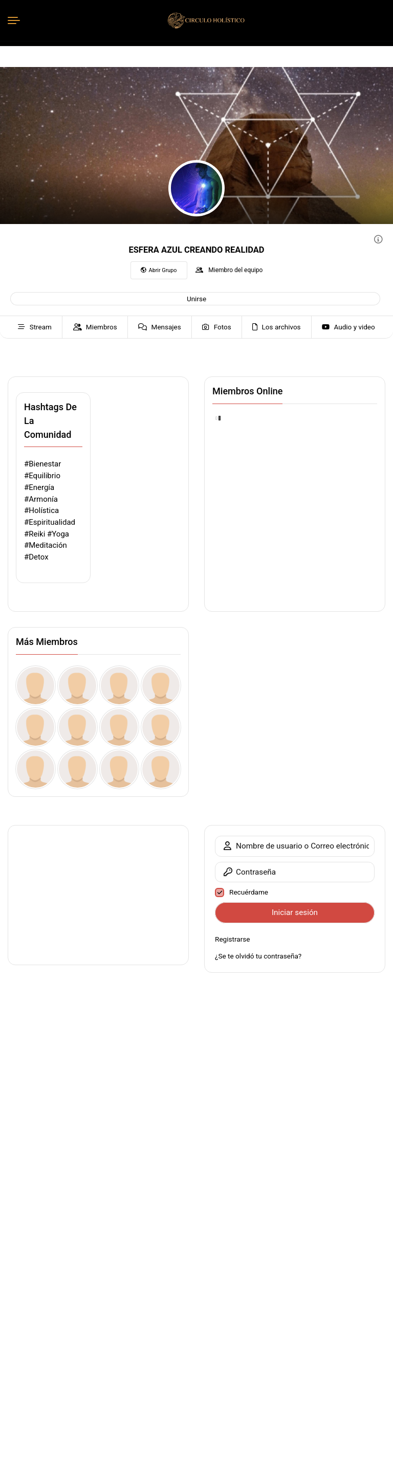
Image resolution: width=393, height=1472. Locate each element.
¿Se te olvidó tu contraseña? (258, 956)
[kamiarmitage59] (119, 685)
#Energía (39, 487)
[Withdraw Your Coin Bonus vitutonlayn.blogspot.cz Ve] (161, 727)
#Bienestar (42, 464)
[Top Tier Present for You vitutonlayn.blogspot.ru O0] (35, 769)
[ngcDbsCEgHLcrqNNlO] (77, 685)
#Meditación (45, 545)
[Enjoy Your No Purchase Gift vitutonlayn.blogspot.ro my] (119, 769)
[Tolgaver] (161, 685)
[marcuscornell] (35, 727)
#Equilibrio (42, 475)
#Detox (36, 557)
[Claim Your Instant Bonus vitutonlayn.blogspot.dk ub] (119, 727)
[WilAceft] (35, 685)
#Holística (41, 510)
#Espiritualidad (49, 522)
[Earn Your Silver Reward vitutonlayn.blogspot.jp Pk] (161, 769)
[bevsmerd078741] (77, 727)
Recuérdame (248, 892)
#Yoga (58, 534)
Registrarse (232, 939)
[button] (195, 298)
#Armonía (41, 499)
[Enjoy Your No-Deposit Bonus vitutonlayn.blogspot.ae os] (77, 769)
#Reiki (34, 534)
